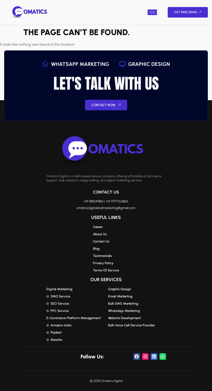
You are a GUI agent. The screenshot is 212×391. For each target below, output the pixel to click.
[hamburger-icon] (152, 12)
